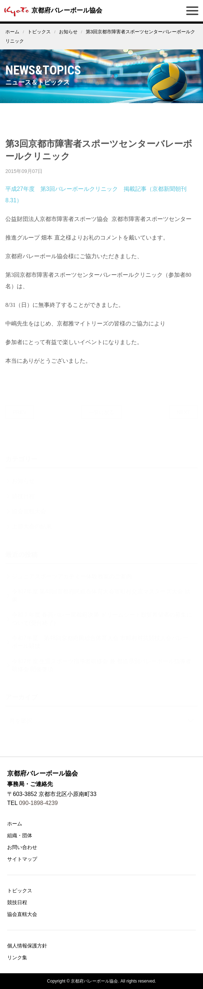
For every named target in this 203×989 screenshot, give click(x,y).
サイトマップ (22, 859)
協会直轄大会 (22, 914)
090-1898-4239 (38, 803)
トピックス (39, 31)
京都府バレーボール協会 (52, 10)
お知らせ (68, 31)
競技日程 (17, 902)
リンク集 (17, 957)
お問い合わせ (22, 847)
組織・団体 (19, 835)
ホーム (12, 31)
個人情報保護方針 (27, 946)
